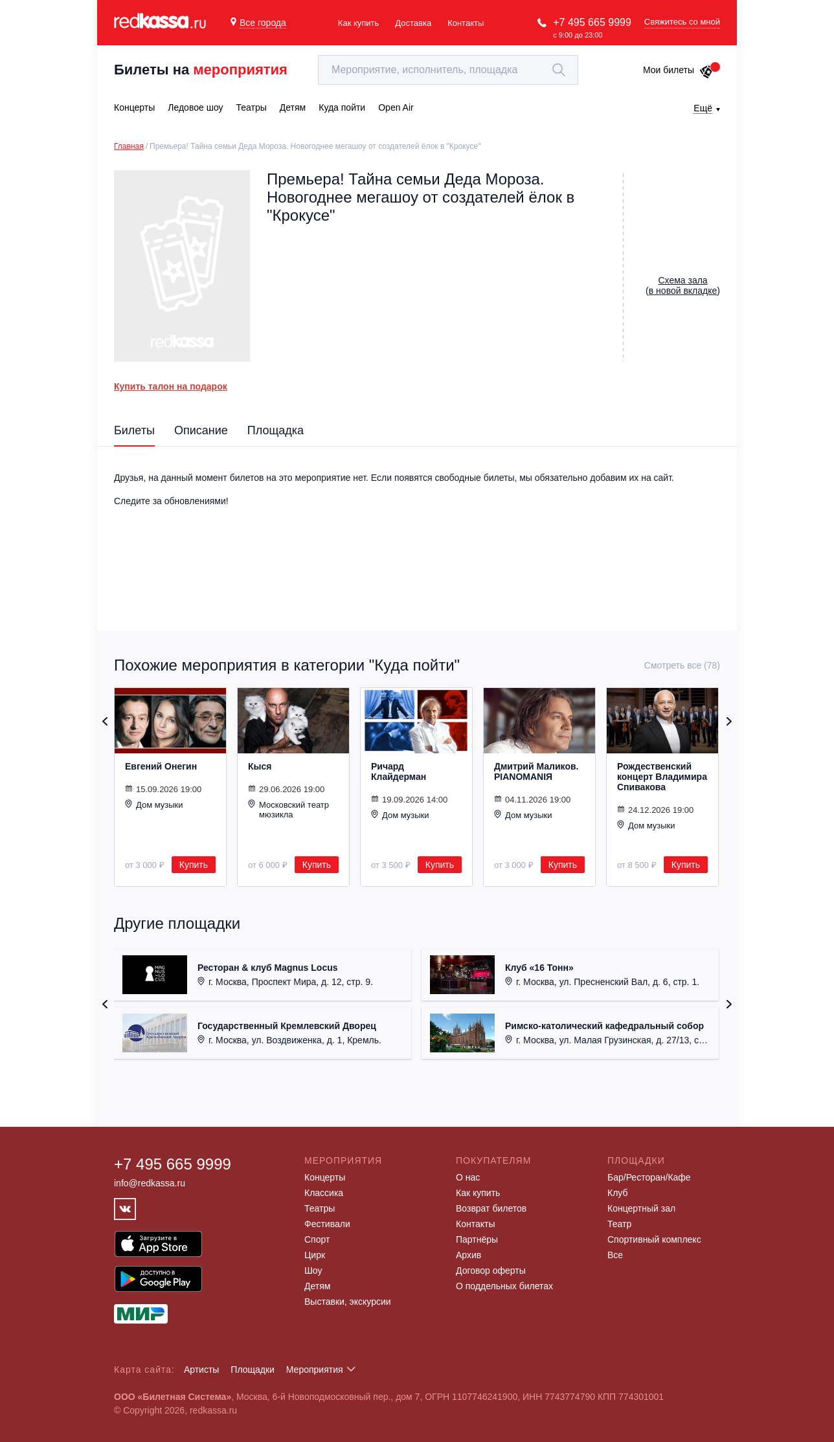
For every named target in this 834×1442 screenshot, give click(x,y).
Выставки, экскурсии (347, 1301)
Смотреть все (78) (682, 665)
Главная (129, 146)
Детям (317, 1286)
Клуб (617, 1193)
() (683, 285)
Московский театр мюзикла (288, 809)
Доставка (413, 23)
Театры (319, 1208)
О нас (468, 1177)
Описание (201, 430)
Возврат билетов (491, 1208)
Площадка (275, 430)
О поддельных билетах (504, 1286)
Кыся (259, 766)
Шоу (313, 1270)
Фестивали (327, 1224)
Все (615, 1255)
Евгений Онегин (161, 766)
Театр (619, 1224)
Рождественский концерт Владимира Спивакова (662, 776)
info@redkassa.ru (149, 1183)
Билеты (134, 430)
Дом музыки (154, 804)
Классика (323, 1193)
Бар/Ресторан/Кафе (649, 1177)
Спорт (317, 1239)
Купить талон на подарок (170, 386)
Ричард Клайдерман (398, 771)
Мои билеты (678, 70)
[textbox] (448, 70)
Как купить (358, 23)
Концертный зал (641, 1208)
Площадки (253, 1369)
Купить (193, 865)
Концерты (324, 1177)
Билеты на (200, 69)
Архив (468, 1255)
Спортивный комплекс (654, 1239)
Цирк (314, 1255)
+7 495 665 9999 (592, 22)
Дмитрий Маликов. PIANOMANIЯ (536, 771)
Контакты (465, 23)
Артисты (202, 1369)
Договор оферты (491, 1270)
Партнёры (477, 1239)
